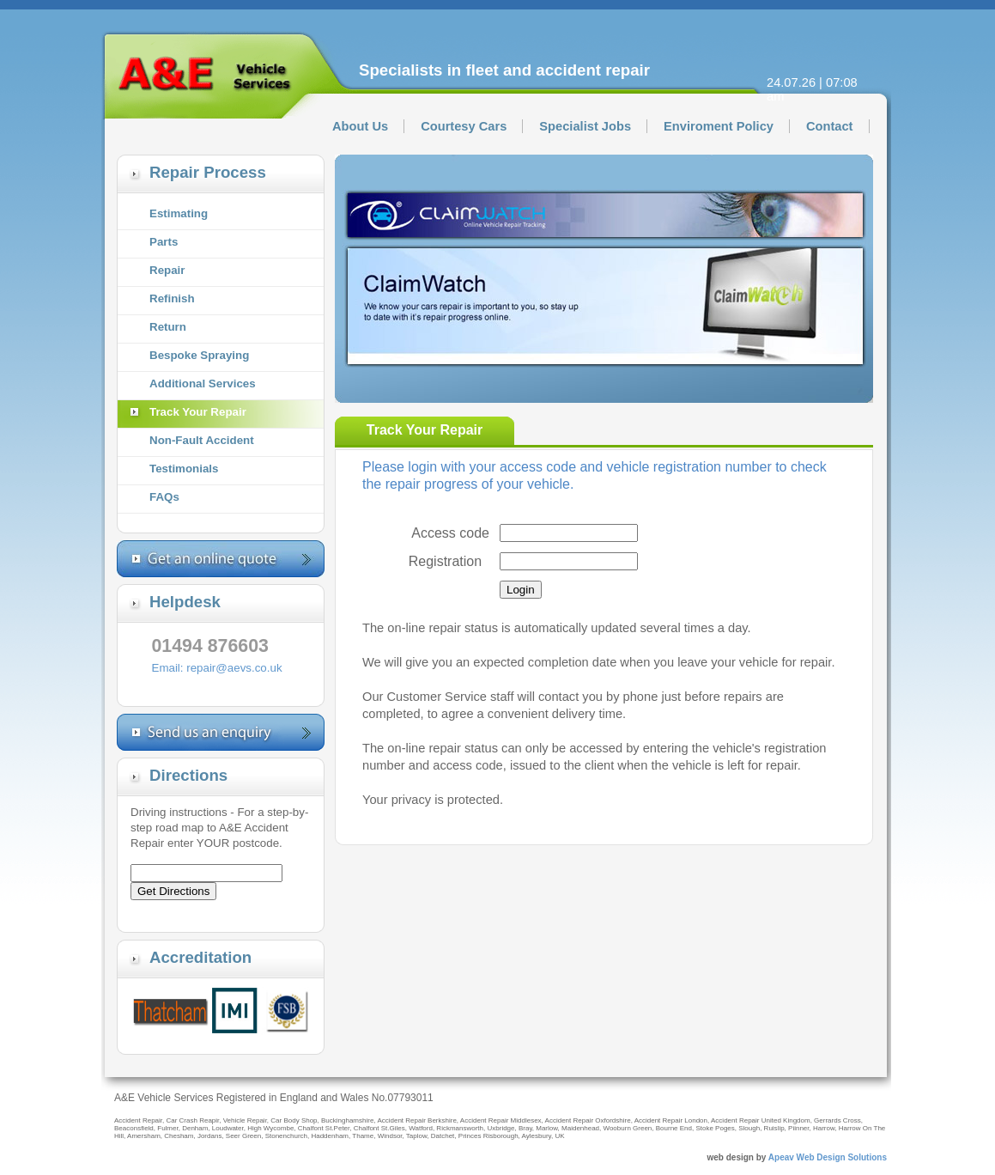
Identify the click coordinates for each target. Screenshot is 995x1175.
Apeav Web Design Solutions (826, 1157)
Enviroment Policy (719, 126)
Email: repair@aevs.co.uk (217, 667)
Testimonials (183, 468)
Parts (163, 241)
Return (167, 326)
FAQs (164, 496)
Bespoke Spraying (199, 355)
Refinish (172, 298)
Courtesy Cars (464, 126)
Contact (829, 126)
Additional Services (202, 383)
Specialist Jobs (585, 126)
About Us (360, 126)
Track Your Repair (197, 411)
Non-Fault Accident (201, 440)
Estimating (178, 213)
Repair (167, 270)
